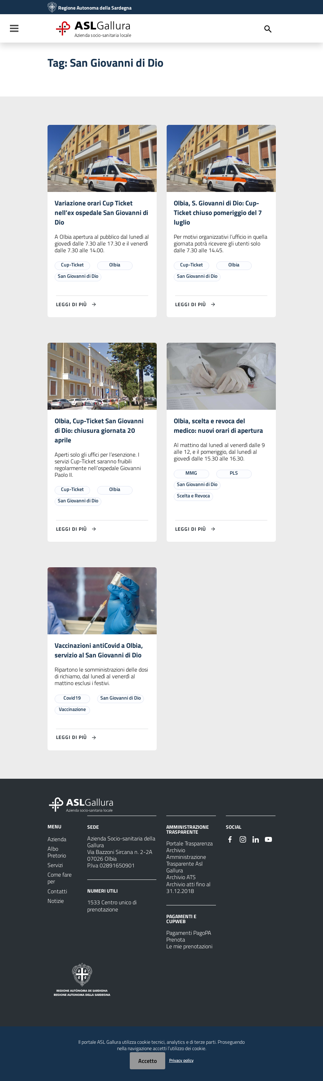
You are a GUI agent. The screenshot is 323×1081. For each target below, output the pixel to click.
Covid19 (72, 700)
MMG (191, 475)
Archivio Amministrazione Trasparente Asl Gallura (186, 863)
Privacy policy (181, 1060)
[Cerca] (268, 29)
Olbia (114, 265)
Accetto (147, 1061)
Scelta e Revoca (193, 497)
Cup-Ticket (72, 265)
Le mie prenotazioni (189, 949)
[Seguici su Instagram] (243, 841)
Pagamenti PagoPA (188, 936)
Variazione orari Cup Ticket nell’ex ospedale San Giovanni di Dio (99, 213)
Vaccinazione (72, 712)
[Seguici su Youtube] (268, 841)
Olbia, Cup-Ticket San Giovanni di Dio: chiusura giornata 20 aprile (101, 432)
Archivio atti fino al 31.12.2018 (188, 890)
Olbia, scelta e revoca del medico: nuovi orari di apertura (220, 427)
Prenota (175, 942)
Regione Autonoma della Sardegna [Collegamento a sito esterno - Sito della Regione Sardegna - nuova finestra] (95, 7)
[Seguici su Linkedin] (255, 841)
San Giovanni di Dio (78, 277)
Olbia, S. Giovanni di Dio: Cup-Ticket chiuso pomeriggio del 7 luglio (220, 213)
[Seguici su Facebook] (230, 841)
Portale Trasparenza (189, 846)
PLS (234, 475)
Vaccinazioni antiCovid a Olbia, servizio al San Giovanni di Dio (100, 652)
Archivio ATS (181, 880)
